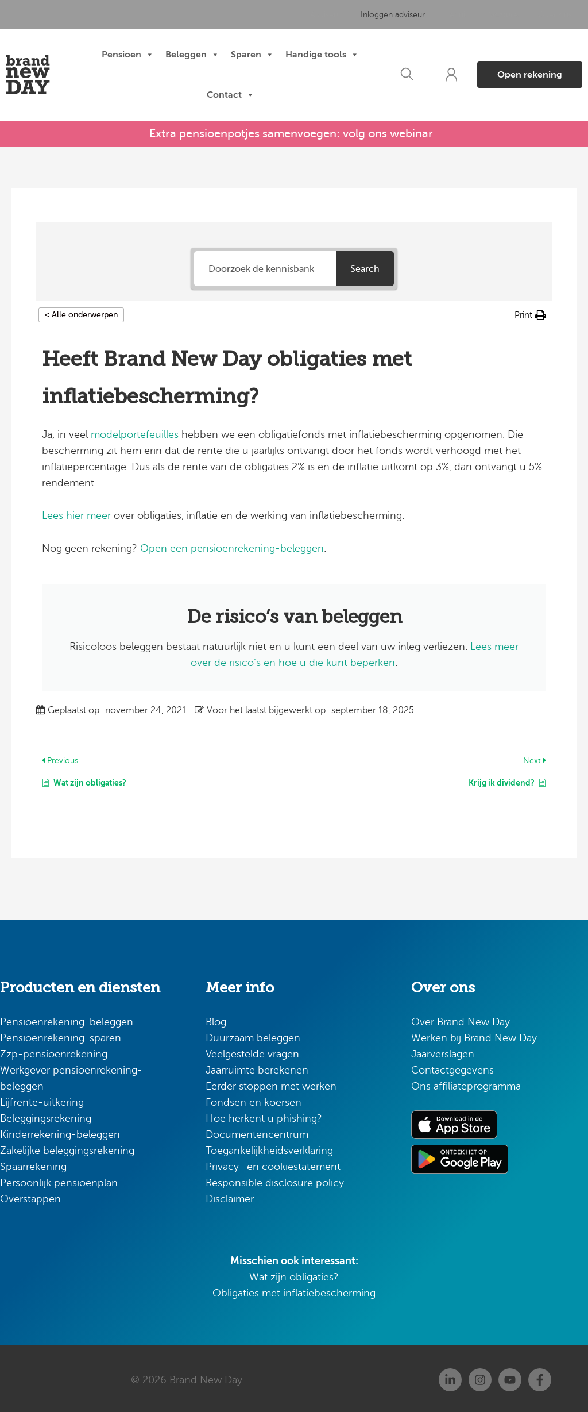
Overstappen (30, 1196)
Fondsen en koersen (253, 1100)
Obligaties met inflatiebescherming (294, 1290)
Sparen (252, 55)
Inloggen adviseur (394, 14)
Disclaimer (230, 1196)
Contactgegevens (452, 1068)
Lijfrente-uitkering (42, 1100)
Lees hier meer (76, 513)
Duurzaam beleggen (253, 1035)
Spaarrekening (33, 1164)
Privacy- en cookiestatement (273, 1164)
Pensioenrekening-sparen (60, 1035)
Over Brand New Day (460, 1019)
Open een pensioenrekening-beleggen (232, 546)
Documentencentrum (257, 1132)
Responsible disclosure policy (275, 1180)
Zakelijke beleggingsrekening (67, 1148)
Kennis (454, 14)
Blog (216, 1019)
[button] (401, 75)
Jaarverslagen (442, 1051)
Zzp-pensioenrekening (53, 1051)
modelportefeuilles (135, 432)
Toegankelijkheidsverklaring (269, 1148)
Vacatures (500, 14)
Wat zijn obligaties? (294, 1274)
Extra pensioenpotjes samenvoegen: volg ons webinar (291, 132)
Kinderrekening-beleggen (60, 1132)
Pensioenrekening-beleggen (66, 1019)
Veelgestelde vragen (252, 1051)
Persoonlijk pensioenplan (59, 1180)
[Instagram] (480, 1377)
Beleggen (192, 55)
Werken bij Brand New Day (474, 1035)
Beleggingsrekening (45, 1116)
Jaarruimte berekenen (257, 1068)
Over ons (551, 14)
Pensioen (128, 55)
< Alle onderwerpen (81, 312)
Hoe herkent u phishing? (264, 1116)
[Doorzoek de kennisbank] (264, 266)
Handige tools (322, 55)
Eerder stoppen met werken (271, 1084)
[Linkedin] (450, 1377)
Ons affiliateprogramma (466, 1084)
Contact (230, 95)
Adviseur (330, 14)
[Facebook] (539, 1377)
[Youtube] (509, 1377)
